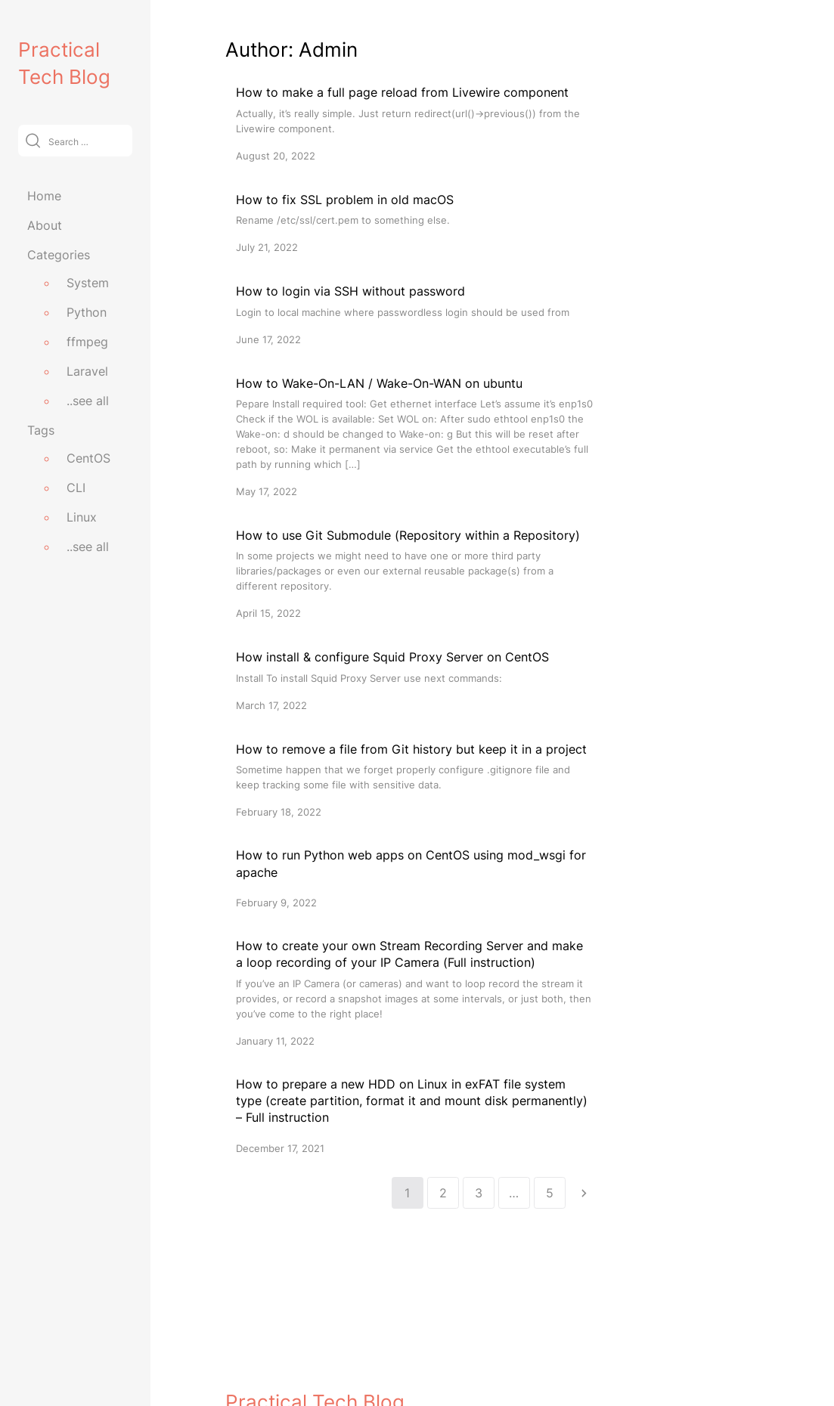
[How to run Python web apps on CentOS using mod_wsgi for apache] (414, 878)
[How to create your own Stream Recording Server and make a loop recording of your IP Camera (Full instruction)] (414, 993)
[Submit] (33, 140)
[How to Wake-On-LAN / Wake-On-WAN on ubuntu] (414, 436)
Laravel (87, 371)
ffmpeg (87, 341)
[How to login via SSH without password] (414, 314)
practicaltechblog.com (283, 1361)
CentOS (88, 458)
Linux (82, 517)
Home (44, 195)
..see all (88, 400)
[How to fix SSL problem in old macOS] (414, 222)
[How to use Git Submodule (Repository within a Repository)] (414, 573)
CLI (76, 487)
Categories (58, 254)
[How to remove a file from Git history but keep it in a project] (414, 779)
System (88, 282)
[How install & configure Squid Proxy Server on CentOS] (414, 680)
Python (87, 312)
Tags (40, 430)
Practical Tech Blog (315, 1329)
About (44, 225)
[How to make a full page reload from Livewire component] (414, 123)
